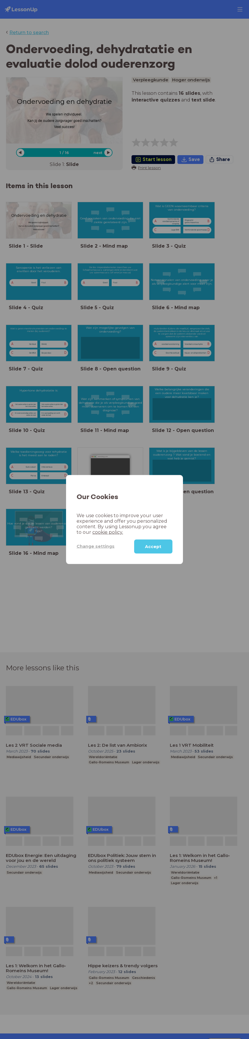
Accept (153, 546)
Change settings (96, 546)
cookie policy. (107, 532)
